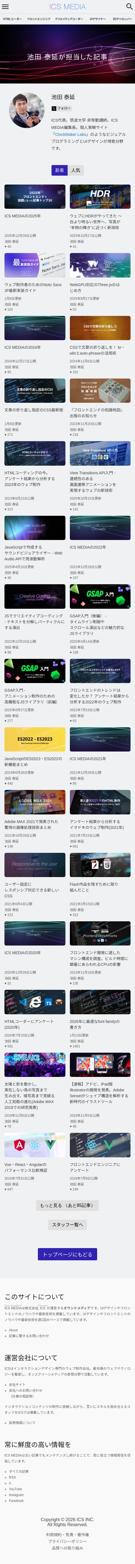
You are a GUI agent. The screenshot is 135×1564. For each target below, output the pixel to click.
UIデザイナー (97, 19)
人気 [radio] (75, 170)
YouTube (15, 1489)
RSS (12, 1477)
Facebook (16, 1501)
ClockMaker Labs (70, 134)
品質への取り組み (67, 1548)
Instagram (16, 1495)
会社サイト (17, 1385)
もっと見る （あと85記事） (67, 1205)
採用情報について (22, 1423)
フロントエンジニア (38, 19)
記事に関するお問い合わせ (29, 1336)
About (13, 1330)
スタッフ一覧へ (67, 1224)
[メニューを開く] (5, 6)
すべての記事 (19, 1472)
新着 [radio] (59, 170)
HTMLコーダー (12, 19)
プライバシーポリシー (67, 1541)
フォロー (61, 108)
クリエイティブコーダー (69, 19)
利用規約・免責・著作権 (67, 1535)
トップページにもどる (67, 1255)
